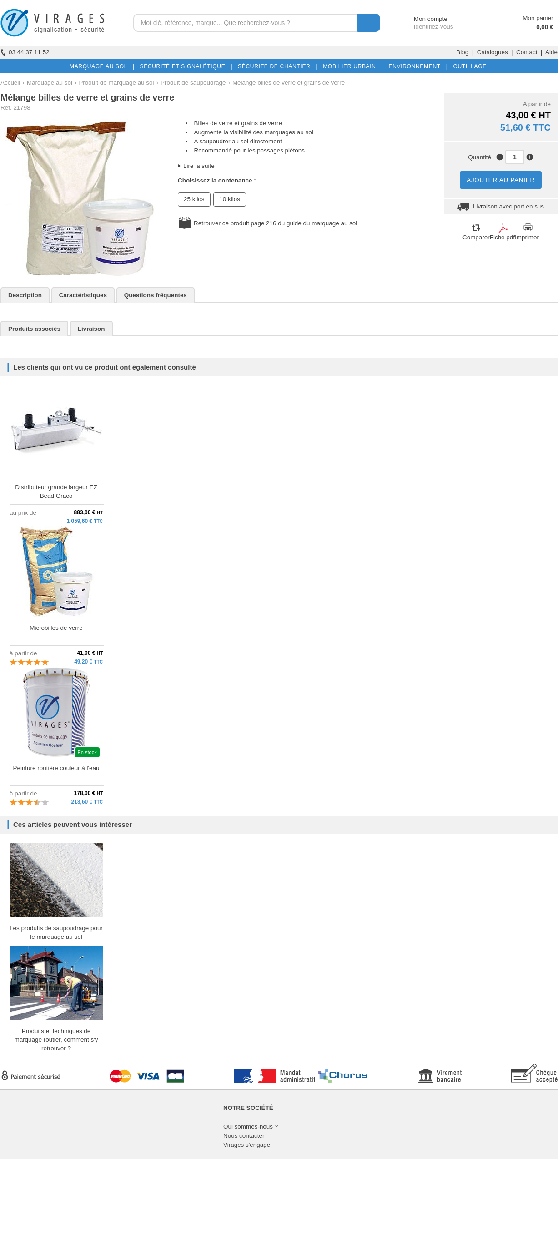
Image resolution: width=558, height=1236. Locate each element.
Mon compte (422, 18)
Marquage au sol (49, 82)
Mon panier (538, 18)
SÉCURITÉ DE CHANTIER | (275, 66)
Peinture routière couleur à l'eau (56, 768)
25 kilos (194, 199)
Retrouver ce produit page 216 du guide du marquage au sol (275, 223)
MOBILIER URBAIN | (351, 66)
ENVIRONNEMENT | (416, 66)
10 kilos (229, 199)
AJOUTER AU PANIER (501, 180)
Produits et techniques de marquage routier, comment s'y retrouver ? (56, 1040)
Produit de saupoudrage (193, 82)
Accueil (10, 82)
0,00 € (544, 27)
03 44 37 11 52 (25, 52)
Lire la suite (199, 165)
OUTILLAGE (468, 66)
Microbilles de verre (56, 627)
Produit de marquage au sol (116, 82)
